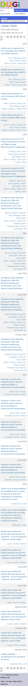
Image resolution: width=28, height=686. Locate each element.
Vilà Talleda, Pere (19, 157)
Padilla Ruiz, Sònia (19, 504)
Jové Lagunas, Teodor (17, 154)
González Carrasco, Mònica (16, 394)
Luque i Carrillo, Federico (17, 544)
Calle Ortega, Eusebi (17, 61)
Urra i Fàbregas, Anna (17, 58)
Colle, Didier (21, 218)
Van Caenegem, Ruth (17, 215)
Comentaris (4, 684)
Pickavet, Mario (20, 223)
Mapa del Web (17, 681)
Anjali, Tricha (22, 109)
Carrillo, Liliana (21, 162)
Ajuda (2, 681)
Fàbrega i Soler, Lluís (17, 151)
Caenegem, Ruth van (17, 256)
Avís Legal (9, 681)
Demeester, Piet (20, 229)
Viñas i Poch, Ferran (18, 392)
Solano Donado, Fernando (15, 213)
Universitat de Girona (11, 675)
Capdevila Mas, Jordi (18, 664)
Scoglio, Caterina (8, 109)
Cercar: (4, 18)
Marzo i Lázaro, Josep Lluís (16, 63)
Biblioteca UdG (5, 677)
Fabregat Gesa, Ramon (16, 226)
